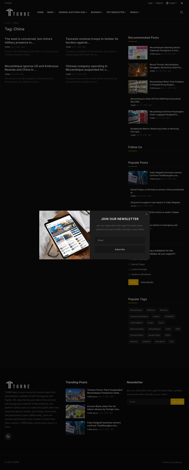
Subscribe (120, 249)
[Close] (146, 214)
